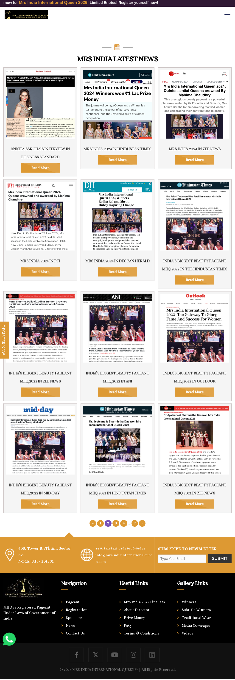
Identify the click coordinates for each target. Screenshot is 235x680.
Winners (189, 601)
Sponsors (74, 617)
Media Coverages (196, 625)
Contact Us (75, 632)
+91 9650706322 (138, 548)
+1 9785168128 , (109, 548)
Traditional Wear (196, 617)
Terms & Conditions (141, 632)
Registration (76, 609)
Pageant (73, 601)
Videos (187, 632)
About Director (137, 609)
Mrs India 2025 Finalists (144, 601)
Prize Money (134, 617)
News (70, 625)
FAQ (127, 625)
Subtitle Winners (196, 609)
